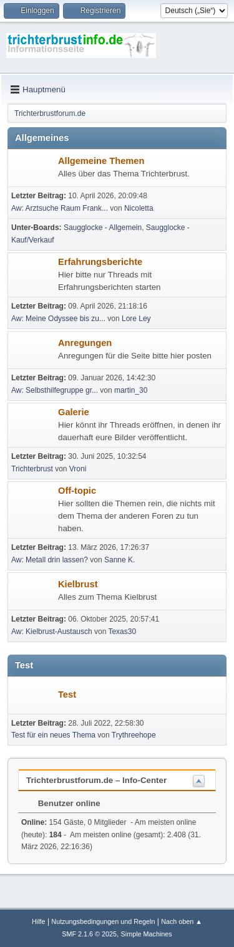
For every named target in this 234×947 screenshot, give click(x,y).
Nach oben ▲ (181, 921)
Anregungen (85, 343)
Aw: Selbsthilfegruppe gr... (54, 390)
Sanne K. (119, 559)
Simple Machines (146, 934)
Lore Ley (136, 318)
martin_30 (130, 390)
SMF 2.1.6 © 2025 (89, 934)
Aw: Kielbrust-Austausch (51, 631)
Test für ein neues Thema (53, 735)
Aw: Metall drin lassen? (49, 559)
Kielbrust (78, 584)
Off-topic (77, 491)
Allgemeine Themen (101, 161)
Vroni (78, 468)
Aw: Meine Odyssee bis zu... (58, 318)
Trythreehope (134, 735)
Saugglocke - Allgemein (103, 227)
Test (67, 694)
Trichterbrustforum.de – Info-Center (96, 780)
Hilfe (39, 921)
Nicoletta (139, 208)
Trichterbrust (32, 468)
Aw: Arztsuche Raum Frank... (59, 208)
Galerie (73, 412)
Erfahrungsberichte (100, 262)
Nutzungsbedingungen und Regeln (103, 921)
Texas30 (122, 631)
